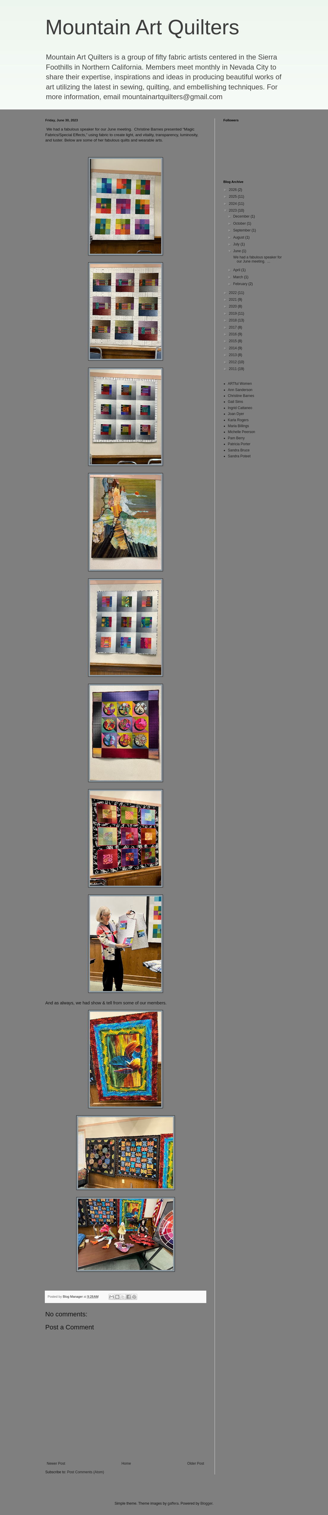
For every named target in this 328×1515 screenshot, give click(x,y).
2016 (233, 334)
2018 (233, 320)
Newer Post (56, 1463)
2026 (233, 190)
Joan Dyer (236, 414)
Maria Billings (238, 426)
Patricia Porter (239, 444)
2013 (233, 355)
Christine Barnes (241, 396)
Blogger (206, 1503)
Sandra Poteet (239, 456)
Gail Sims (235, 402)
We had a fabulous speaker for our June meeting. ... (257, 259)
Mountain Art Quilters (142, 27)
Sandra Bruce (239, 450)
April (237, 270)
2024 (233, 204)
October (240, 223)
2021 (233, 299)
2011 (233, 369)
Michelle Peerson (241, 432)
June (237, 251)
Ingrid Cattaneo (240, 408)
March (238, 277)
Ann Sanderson (240, 390)
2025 (233, 196)
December (242, 216)
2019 (233, 313)
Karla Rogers (238, 420)
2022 (233, 293)
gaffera (172, 1503)
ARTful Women (240, 384)
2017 (233, 327)
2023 (233, 210)
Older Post (195, 1463)
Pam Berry (236, 438)
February (240, 284)
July (236, 244)
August (239, 237)
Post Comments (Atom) (85, 1472)
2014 (233, 348)
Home (126, 1463)
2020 (233, 306)
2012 (233, 362)
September (242, 230)
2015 (233, 341)
